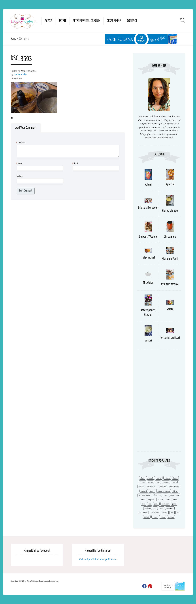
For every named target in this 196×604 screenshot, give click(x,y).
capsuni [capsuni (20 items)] (166, 482)
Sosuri (148, 340)
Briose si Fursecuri (148, 207)
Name (19, 163)
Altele (148, 184)
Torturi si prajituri (170, 337)
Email (75, 163)
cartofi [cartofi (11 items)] (141, 487)
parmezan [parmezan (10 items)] (165, 504)
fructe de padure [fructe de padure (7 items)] (145, 495)
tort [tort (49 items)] (172, 512)
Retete (62, 21)
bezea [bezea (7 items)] (175, 478)
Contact (132, 21)
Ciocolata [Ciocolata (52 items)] (162, 487)
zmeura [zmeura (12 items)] (171, 517)
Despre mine (114, 21)
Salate (169, 309)
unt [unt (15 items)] (178, 512)
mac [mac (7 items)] (165, 495)
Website (20, 176)
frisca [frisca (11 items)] (175, 491)
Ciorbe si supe (170, 210)
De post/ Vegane (148, 236)
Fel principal (148, 257)
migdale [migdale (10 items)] (151, 499)
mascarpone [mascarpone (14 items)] (174, 495)
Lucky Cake (20, 74)
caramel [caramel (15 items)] (175, 482)
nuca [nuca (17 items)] (168, 499)
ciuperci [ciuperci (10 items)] (144, 491)
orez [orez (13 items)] (143, 504)
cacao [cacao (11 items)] (150, 482)
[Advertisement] (159, 402)
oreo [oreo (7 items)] (175, 499)
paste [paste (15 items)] (174, 504)
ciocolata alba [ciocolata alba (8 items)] (174, 487)
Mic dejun (148, 282)
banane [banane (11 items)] (167, 478)
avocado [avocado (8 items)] (150, 478)
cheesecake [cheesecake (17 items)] (151, 487)
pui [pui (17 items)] (155, 508)
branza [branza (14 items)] (142, 482)
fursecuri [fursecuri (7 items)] (157, 495)
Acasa (48, 21)
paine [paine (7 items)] (156, 504)
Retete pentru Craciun (86, 21)
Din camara (170, 236)
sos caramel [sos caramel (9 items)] (143, 512)
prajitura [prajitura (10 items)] (148, 508)
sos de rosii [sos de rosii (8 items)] (155, 512)
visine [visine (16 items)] (162, 517)
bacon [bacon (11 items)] (159, 478)
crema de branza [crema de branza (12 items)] (164, 491)
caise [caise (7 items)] (158, 482)
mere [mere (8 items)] (143, 499)
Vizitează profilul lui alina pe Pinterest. (98, 559)
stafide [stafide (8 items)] (164, 512)
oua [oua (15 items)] (149, 504)
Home (13, 38)
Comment (21, 143)
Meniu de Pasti (170, 259)
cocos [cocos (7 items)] (152, 491)
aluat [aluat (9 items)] (142, 478)
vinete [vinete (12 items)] (155, 517)
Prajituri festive (170, 284)
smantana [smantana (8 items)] (169, 508)
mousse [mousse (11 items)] (160, 499)
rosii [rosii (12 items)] (161, 508)
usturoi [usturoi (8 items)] (146, 517)
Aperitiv (170, 184)
